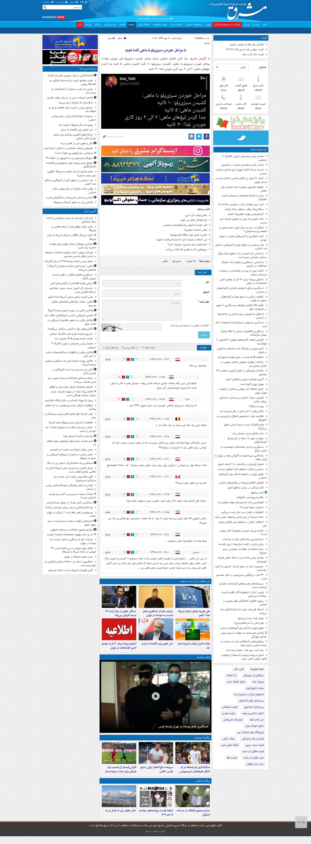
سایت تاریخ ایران (255, 688)
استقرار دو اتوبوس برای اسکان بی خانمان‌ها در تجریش (242, 316)
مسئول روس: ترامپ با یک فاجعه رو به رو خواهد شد (72, 109)
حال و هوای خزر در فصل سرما (120, 818)
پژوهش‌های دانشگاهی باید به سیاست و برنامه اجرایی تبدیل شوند (244, 643)
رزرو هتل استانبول (254, 707)
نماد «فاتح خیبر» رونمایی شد (248, 433)
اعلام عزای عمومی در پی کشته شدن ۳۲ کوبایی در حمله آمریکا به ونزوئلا (73, 550)
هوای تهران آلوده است (252, 384)
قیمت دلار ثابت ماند (253, 54)
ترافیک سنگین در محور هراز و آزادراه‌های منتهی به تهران (244, 298)
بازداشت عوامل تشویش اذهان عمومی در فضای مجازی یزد (244, 364)
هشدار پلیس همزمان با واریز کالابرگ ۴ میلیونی (244, 158)
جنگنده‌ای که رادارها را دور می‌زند (76, 103)
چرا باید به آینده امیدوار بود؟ (78, 436)
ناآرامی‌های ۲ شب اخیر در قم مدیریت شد (242, 411)
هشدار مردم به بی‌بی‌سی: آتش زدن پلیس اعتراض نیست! (72, 496)
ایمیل (206, 292)
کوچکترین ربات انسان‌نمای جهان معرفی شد (241, 502)
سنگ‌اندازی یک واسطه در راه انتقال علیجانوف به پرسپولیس (194, 775)
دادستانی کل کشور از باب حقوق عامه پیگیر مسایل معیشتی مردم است (242, 255)
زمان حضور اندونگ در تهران (78, 557)
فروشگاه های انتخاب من (250, 732)
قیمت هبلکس (229, 707)
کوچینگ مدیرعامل (233, 720)
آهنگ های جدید (229, 745)
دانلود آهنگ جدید (236, 682)
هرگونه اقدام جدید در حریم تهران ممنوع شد (240, 357)
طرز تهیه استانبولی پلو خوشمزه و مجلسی (185, 225)
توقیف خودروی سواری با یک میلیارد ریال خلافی (244, 189)
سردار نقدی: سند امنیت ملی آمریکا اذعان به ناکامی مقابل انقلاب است (71, 470)
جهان (208, 24)
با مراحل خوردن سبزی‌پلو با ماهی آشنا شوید (155, 50)
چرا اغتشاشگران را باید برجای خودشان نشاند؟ (69, 507)
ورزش (246, 24)
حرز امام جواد (257, 720)
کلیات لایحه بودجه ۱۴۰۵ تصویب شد (73, 339)
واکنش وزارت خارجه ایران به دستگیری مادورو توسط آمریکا (71, 363)
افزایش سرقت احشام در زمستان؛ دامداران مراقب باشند (243, 399)
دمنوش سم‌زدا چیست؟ (252, 507)
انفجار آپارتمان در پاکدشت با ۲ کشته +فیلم (241, 464)
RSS (83, 2)
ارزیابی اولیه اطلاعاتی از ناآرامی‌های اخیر (71, 283)
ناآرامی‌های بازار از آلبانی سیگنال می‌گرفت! (70, 329)
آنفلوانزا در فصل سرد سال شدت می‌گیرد (242, 512)
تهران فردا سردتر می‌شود (251, 618)
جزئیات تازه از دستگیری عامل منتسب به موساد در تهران (158, 615)
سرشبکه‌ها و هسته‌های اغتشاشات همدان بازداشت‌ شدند (243, 585)
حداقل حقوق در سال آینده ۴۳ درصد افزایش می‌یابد (120, 615)
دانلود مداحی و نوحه (253, 713)
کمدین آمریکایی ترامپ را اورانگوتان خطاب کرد (68, 315)
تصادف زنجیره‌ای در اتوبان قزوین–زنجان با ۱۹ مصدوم (241, 372)
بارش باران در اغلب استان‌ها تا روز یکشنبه (241, 544)
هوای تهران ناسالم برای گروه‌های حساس (242, 628)
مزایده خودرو (228, 713)
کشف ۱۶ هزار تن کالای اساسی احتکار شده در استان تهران (241, 180)
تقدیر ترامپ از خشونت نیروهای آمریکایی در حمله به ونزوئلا (71, 456)
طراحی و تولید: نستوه (155, 839)
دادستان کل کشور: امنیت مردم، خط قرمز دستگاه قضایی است (72, 290)
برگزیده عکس (203, 786)
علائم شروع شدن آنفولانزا (250, 497)
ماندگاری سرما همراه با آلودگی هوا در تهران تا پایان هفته (241, 457)
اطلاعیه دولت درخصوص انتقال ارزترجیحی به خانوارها (242, 418)
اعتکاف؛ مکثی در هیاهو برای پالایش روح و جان (242, 524)
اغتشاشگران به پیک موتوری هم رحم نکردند (70, 75)
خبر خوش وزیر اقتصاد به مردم (157, 647)
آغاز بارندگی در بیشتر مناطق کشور (245, 488)
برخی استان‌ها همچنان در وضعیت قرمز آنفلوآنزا (244, 197)
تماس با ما (62, 2)
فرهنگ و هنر (144, 24)
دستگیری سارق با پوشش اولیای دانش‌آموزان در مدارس (242, 290)
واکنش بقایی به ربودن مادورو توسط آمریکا (70, 310)
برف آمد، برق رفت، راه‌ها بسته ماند (245, 650)
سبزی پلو (177, 261)
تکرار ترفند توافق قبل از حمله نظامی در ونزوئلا (73, 228)
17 (138, 359)
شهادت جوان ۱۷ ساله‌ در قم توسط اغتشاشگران (247, 440)
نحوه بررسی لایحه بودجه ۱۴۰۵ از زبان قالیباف (68, 261)
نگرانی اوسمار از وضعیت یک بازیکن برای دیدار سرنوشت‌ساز (120, 775)
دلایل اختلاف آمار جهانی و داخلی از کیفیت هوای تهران (243, 391)
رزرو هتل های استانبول (251, 701)
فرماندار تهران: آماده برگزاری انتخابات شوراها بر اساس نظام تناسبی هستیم (70, 254)
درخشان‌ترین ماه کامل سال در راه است (243, 539)
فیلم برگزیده (203, 661)
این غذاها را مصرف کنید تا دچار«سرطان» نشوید (181, 240)
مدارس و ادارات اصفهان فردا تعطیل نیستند (241, 469)
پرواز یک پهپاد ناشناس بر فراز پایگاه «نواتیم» (69, 400)
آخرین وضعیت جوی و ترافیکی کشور (245, 379)
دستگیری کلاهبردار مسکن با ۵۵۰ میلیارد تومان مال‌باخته (243, 333)
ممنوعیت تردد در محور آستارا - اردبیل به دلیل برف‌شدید (241, 568)
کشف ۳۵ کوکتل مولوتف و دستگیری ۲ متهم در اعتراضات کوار (241, 307)
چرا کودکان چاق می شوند (193, 220)
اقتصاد (122, 24)
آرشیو (74, 2)
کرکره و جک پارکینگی (253, 739)
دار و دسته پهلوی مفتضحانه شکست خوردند (70, 534)
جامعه (131, 24)
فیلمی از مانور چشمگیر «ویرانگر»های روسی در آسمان (71, 487)
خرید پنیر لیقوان (255, 764)
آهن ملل (239, 669)
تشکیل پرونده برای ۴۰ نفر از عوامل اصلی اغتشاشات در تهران (243, 281)
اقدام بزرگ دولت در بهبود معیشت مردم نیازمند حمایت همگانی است (73, 393)
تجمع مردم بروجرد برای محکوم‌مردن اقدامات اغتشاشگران (71, 165)
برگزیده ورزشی (202, 741)
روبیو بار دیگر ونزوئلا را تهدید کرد (76, 125)
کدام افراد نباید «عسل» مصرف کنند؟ (187, 244)
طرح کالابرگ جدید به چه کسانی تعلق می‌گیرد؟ (245, 426)
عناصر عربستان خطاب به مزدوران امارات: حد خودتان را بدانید (70, 429)
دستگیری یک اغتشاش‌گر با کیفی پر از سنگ (70, 463)
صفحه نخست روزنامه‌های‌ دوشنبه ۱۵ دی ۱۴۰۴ (156, 820)
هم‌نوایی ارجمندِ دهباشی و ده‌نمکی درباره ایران (68, 148)
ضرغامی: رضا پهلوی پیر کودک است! (74, 153)
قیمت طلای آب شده (253, 751)
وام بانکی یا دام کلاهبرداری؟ (249, 623)
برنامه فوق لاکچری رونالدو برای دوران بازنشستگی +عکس (75, 136)
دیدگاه (98, 24)
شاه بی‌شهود (257, 493)
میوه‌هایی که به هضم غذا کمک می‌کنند (186, 249)
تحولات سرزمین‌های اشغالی (227, 24)
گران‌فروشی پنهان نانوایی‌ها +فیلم (246, 214)
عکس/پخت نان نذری (196, 215)
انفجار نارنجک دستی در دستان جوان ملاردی (70, 98)
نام (207, 282)
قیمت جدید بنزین (254, 745)
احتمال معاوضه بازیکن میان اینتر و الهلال (71, 387)
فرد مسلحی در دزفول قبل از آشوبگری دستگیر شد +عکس (241, 247)
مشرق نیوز (239, 10)
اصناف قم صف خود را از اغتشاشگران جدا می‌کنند (243, 611)
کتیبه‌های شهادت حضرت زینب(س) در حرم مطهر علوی (72, 523)
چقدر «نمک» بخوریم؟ (195, 230)
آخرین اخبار (90, 211)
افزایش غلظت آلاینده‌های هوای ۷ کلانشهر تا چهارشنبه (242, 341)
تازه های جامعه (258, 149)
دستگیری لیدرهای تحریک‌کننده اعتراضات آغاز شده (241, 324)
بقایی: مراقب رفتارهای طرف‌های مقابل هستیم (74, 303)
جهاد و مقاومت (160, 24)
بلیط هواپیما (257, 669)
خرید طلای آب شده (254, 758)
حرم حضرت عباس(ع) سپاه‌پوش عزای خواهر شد (71, 443)
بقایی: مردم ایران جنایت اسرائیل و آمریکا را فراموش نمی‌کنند (71, 268)
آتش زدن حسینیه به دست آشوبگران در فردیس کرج (74, 371)
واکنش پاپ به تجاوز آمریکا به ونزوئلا (73, 202)
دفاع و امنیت (176, 24)
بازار (80, 24)
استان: (262, 67)
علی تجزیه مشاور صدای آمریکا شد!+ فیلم (194, 615)
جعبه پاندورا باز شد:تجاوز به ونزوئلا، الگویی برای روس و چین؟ (71, 173)
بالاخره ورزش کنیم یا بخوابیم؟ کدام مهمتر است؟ (243, 532)
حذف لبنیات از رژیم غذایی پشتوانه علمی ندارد (239, 517)
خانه (265, 24)
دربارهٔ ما (48, 2)
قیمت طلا (232, 758)
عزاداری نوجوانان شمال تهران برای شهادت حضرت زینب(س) (72, 246)
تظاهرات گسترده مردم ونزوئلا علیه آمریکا (71, 422)
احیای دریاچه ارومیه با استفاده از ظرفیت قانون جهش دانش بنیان (244, 657)
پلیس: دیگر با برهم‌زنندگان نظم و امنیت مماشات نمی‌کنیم (244, 594)
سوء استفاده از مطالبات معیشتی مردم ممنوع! (245, 551)
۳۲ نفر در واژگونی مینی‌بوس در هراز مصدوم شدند (241, 577)
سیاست (256, 24)
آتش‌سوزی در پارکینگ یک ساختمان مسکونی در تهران (242, 350)
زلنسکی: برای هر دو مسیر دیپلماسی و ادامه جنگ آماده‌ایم (71, 220)
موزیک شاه (258, 682)
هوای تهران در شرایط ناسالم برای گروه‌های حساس (243, 476)
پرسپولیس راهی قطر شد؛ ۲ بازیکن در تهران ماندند (71, 514)
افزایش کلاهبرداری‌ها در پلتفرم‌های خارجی (241, 483)
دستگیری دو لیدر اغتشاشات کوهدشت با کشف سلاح (244, 449)
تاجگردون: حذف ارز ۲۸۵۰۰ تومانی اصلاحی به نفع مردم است (70, 563)
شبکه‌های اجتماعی (194, 24)
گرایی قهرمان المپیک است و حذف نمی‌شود (70, 570)
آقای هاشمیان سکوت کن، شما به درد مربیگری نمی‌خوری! (74, 478)
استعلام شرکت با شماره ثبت (249, 694)
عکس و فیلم (110, 24)
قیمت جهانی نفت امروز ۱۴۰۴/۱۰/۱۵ (245, 49)
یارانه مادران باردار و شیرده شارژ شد (194, 649)
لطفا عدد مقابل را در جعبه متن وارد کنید (190, 325)
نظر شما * (203, 302)
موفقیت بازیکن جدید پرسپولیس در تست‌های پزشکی (70, 407)
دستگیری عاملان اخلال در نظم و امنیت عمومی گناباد (74, 276)
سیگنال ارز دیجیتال (253, 675)
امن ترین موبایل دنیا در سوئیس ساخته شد (241, 204)
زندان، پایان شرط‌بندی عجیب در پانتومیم (242, 165)
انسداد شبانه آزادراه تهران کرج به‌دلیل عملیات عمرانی (241, 171)
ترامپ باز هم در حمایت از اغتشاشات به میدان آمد (73, 91)
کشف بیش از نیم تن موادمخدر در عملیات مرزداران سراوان (243, 272)
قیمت (264, 38)
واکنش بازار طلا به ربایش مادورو (247, 44)
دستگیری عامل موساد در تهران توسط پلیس (183, 730)
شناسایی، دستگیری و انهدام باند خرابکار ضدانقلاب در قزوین (244, 264)
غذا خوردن (191, 261)
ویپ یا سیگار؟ (256, 406)
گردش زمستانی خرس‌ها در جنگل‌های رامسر (69, 197)
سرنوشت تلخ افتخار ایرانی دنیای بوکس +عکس (156, 775)
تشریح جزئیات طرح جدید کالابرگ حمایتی (71, 334)
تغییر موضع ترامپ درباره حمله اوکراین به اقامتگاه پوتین (72, 82)
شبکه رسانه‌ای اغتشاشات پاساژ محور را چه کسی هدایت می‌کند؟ (72, 380)
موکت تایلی (228, 739)
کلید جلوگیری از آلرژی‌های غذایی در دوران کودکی (243, 238)
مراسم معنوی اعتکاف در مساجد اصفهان (193, 820)
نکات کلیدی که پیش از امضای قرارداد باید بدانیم (243, 221)
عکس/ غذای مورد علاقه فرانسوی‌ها (188, 235)
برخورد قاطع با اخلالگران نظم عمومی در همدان (245, 603)
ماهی (165, 261)
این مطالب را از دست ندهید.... (193, 581)
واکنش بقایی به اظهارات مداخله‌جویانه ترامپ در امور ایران (71, 354)
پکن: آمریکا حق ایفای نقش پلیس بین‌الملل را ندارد (70, 416)
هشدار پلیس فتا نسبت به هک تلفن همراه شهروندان (242, 559)
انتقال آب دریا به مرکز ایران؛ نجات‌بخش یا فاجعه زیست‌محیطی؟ (243, 229)
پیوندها (88, 24)
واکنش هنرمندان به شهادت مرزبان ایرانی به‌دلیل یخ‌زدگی (243, 635)
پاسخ (108, 359)
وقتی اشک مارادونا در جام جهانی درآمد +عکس (74, 190)
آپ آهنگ (231, 675)
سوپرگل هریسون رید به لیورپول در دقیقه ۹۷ (69, 158)
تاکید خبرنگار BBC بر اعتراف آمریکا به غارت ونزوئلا (71, 237)
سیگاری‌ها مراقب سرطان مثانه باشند (244, 209)
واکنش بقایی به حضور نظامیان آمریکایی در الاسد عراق (71, 322)
